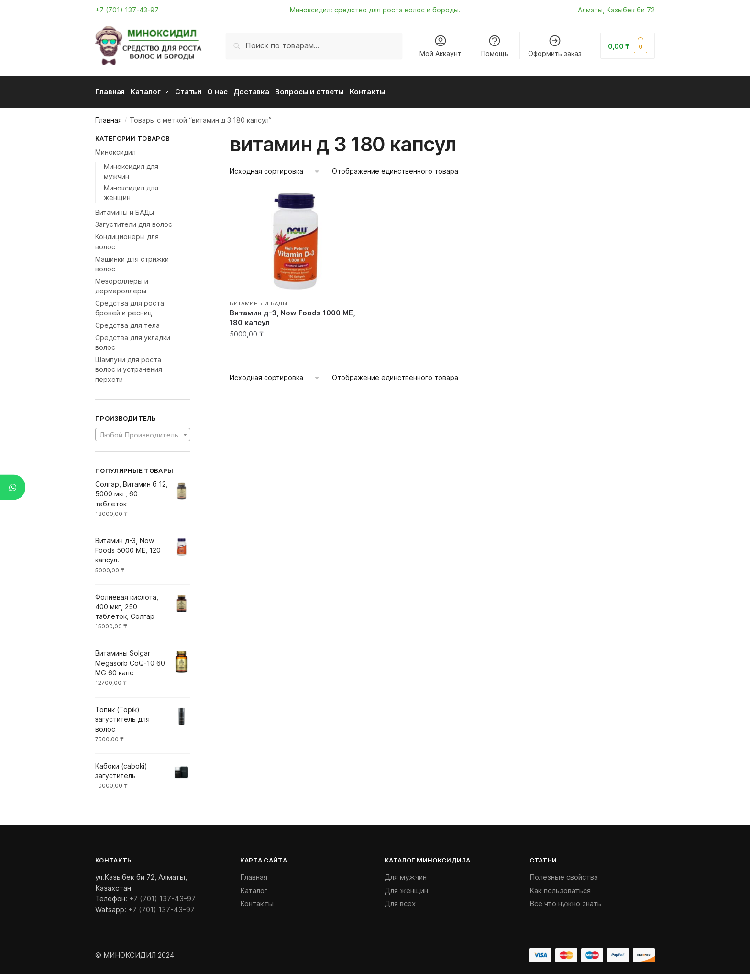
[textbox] (143, 431)
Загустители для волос (133, 221)
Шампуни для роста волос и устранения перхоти (128, 366)
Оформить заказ (555, 45)
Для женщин (406, 887)
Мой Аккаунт (440, 45)
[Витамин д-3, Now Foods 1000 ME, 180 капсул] (296, 238)
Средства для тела (127, 322)
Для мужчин (406, 873)
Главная (108, 116)
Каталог (254, 887)
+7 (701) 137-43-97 (127, 10)
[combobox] (142, 431)
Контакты (257, 900)
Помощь (494, 45)
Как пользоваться (560, 887)
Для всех (400, 900)
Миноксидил (115, 149)
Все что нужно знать (565, 900)
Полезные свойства (563, 873)
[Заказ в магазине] (275, 168)
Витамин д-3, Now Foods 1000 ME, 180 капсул (292, 314)
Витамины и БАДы (258, 300)
